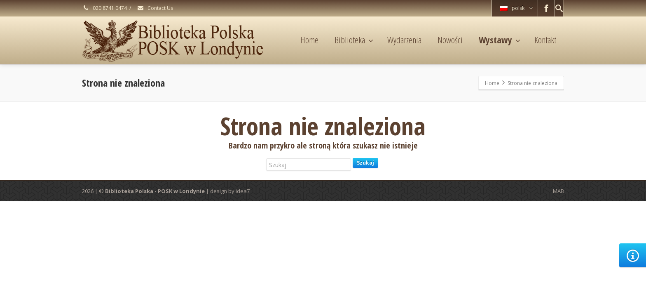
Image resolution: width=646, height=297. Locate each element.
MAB (558, 191)
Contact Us (155, 8)
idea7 (243, 191)
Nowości (450, 39)
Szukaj (365, 162)
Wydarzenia (404, 39)
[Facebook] (546, 8)
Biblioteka (354, 39)
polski (516, 8)
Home (309, 39)
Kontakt (545, 39)
